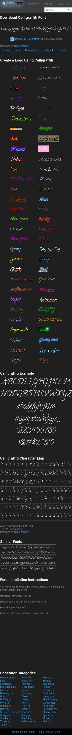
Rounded (50, 708)
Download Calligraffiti (24, 38)
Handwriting (32, 50)
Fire (46, 686)
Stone (47, 718)
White (47, 721)
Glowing (6, 693)
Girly (25, 690)
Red (4, 708)
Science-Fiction (10, 712)
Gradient (49, 693)
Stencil (26, 718)
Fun (4, 690)
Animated (28, 677)
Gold (26, 693)
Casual (5, 683)
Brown (26, 680)
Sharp (5, 715)
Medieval (50, 699)
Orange (49, 702)
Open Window (21, 45)
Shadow (49, 712)
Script (62, 50)
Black (48, 677)
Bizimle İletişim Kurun (23, 731)
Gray (4, 696)
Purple (48, 705)
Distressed (8, 686)
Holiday (6, 699)
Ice (24, 699)
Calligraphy (49, 50)
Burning (48, 680)
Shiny (26, 715)
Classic (6, 50)
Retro (25, 708)
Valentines (28, 721)
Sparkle (5, 718)
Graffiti (17, 50)
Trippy (5, 721)
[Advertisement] (36, 642)
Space (48, 715)
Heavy (48, 696)
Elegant (27, 686)
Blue (4, 680)
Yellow (6, 724)
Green (26, 696)
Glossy (48, 690)
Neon (25, 702)
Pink (26, 705)
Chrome (27, 683)
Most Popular (7, 677)
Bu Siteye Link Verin (50, 731)
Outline (6, 705)
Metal (5, 702)
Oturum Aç (64, 4)
